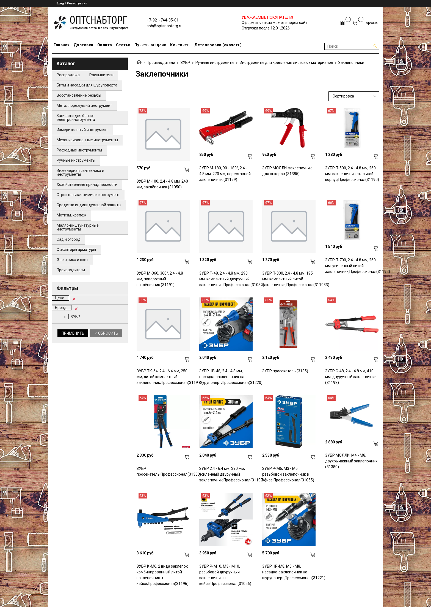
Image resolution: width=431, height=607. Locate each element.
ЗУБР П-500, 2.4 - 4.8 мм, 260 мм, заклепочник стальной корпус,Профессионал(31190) (351, 174)
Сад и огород (69, 239)
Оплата (104, 45)
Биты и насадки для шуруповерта (87, 85)
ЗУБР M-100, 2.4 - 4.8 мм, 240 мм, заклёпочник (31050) (162, 184)
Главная (62, 45)
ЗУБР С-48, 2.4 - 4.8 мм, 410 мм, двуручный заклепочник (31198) (351, 377)
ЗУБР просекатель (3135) (285, 371)
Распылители (101, 75)
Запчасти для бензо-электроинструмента (76, 117)
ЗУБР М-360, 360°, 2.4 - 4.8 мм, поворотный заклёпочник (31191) (160, 279)
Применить (73, 333)
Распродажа (68, 75)
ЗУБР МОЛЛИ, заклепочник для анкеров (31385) (287, 171)
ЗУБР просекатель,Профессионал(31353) (163, 471)
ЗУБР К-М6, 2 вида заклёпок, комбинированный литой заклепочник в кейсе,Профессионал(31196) (163, 575)
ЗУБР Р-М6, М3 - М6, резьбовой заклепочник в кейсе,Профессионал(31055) (288, 474)
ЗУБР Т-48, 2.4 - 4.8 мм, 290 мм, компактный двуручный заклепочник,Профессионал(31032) (226, 279)
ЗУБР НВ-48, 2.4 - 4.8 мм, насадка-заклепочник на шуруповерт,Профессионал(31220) (226, 377)
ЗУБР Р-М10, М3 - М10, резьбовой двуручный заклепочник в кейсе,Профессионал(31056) (225, 575)
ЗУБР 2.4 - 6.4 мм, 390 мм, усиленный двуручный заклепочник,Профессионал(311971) (226, 474)
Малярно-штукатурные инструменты (78, 227)
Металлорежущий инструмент (84, 105)
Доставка (83, 45)
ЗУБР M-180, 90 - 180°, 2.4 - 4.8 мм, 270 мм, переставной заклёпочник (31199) (225, 174)
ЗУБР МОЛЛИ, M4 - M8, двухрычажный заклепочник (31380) (351, 461)
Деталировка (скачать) (218, 45)
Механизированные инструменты (87, 140)
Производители (161, 62)
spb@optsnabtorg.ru (165, 26)
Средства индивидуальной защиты (89, 205)
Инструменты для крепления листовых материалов (286, 62)
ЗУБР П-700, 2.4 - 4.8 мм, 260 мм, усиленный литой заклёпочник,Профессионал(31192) (351, 266)
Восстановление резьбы (79, 95)
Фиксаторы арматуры (76, 249)
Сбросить (107, 333)
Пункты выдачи (150, 45)
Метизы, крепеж (71, 215)
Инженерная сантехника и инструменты (80, 172)
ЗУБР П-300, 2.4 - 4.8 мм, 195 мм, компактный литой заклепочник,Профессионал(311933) (289, 279)
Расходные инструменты (79, 150)
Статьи (123, 45)
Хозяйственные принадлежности (87, 184)
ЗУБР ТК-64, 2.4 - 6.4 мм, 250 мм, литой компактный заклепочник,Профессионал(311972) (163, 377)
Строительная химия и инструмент (88, 195)
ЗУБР (185, 62)
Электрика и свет (72, 260)
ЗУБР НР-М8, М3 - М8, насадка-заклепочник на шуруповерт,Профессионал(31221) (289, 572)
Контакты (180, 45)
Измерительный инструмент (82, 130)
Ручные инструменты (214, 62)
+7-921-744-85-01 (163, 20)
